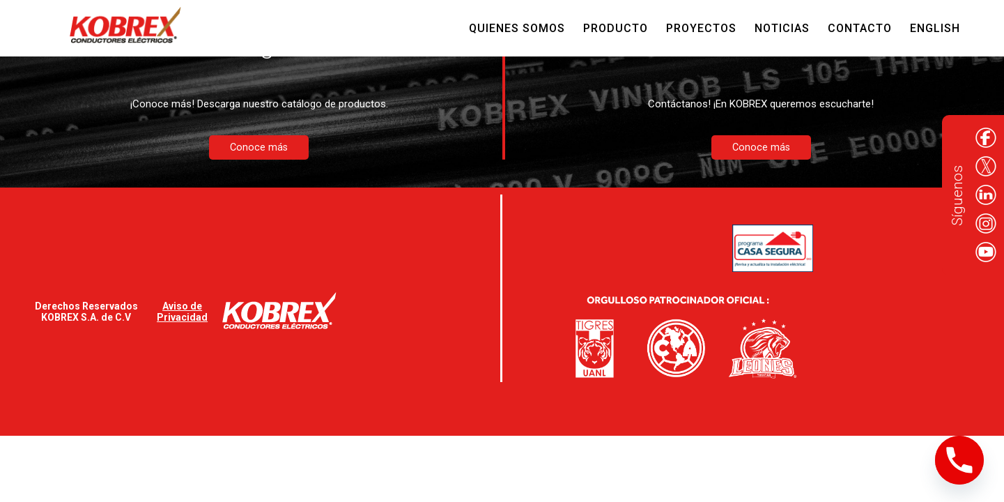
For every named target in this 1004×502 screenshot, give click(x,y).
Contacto (860, 28)
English (935, 28)
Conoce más (259, 147)
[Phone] (959, 460)
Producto (615, 28)
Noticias (782, 28)
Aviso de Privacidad (182, 312)
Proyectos (701, 28)
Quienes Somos (517, 28)
